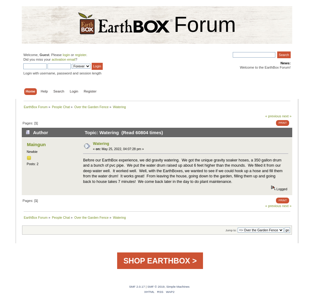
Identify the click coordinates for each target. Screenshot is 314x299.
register (80, 55)
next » (287, 116)
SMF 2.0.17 (137, 286)
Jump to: (231, 230)
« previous (273, 116)
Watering (101, 144)
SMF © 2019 (156, 286)
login (66, 55)
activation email (63, 59)
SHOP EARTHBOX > (160, 260)
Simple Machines (178, 286)
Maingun (36, 144)
